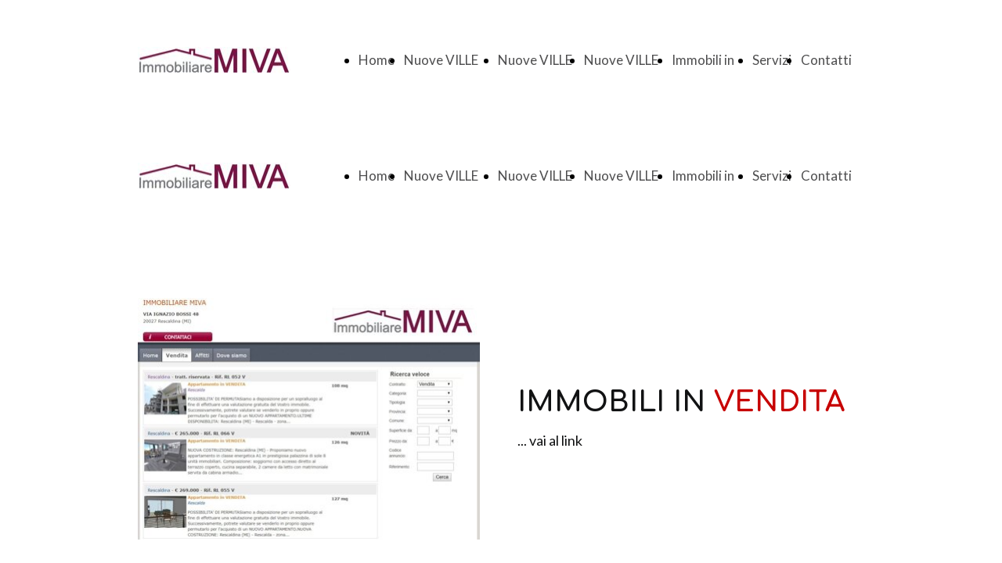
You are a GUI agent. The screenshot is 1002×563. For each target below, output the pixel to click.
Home (377, 60)
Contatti (826, 60)
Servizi (771, 60)
